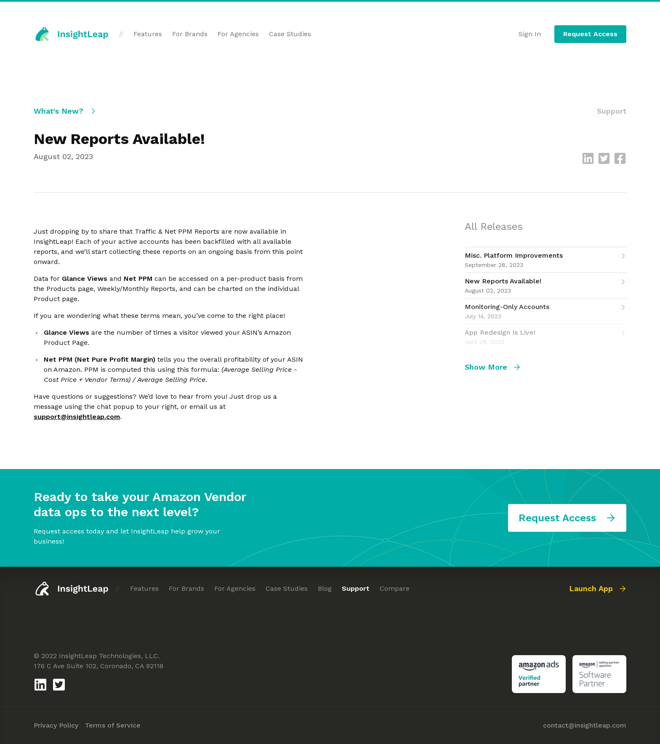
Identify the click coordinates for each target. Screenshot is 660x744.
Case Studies (290, 34)
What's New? (65, 111)
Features (147, 34)
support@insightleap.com (77, 417)
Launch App (597, 588)
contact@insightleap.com (584, 725)
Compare (395, 588)
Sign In (530, 34)
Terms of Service (113, 725)
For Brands (190, 34)
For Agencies (238, 34)
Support (356, 588)
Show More (493, 367)
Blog (325, 588)
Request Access (590, 34)
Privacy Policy (56, 725)
